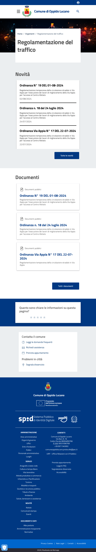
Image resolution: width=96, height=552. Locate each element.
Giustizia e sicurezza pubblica (28, 488)
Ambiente (29, 495)
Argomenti (29, 33)
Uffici (29, 443)
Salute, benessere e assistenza (28, 498)
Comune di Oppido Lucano (51, 11)
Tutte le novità (67, 155)
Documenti (27, 177)
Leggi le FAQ (61, 465)
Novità (22, 74)
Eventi (28, 514)
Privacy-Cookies (47, 543)
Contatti (61, 432)
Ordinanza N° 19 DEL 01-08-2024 (41, 85)
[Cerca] (78, 11)
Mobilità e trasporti (28, 485)
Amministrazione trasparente (29, 528)
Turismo (28, 482)
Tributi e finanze (28, 492)
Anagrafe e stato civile (29, 465)
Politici (28, 450)
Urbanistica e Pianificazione (29, 478)
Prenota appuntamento (61, 462)
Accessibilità (61, 472)
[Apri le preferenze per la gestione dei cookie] (4, 547)
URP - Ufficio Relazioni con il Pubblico (61, 453)
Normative (28, 532)
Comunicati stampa (28, 510)
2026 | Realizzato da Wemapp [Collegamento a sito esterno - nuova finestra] (48, 550)
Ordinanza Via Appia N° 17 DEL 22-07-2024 (48, 130)
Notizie (29, 507)
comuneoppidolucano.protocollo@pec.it (61, 449)
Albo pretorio (29, 525)
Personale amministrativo (28, 453)
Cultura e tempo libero (28, 469)
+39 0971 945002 (61, 446)
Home (19, 33)
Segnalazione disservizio (61, 469)
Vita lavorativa (28, 472)
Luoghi (28, 456)
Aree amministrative (29, 436)
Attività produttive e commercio (28, 475)
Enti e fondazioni (28, 446)
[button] (78, 2)
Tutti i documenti (65, 286)
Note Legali (60, 543)
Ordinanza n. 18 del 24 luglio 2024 (41, 108)
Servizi (29, 461)
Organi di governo (29, 440)
